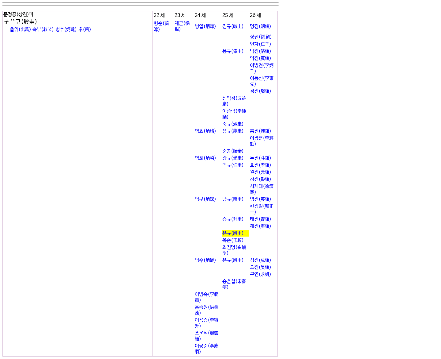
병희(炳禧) (205, 158)
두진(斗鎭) (260, 158)
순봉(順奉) (233, 151)
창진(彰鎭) (260, 179)
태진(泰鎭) (260, 219)
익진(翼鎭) (260, 58)
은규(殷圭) (233, 233)
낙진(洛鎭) (260, 51)
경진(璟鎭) (260, 91)
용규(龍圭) (233, 131)
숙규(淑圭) (233, 124)
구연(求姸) (260, 274)
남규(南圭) (233, 199)
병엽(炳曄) (205, 26)
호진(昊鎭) (260, 267)
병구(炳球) (205, 199)
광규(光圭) (233, 158)
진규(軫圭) (233, 26)
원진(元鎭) (260, 172)
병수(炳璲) (205, 260)
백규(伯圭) (233, 165)
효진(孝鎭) (260, 165)
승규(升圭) (233, 219)
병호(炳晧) (205, 131)
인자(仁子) (260, 44)
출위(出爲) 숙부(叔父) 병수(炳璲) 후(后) (50, 30)
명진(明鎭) (260, 26)
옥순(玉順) (233, 240)
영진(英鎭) (260, 199)
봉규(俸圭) (233, 51)
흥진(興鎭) (260, 131)
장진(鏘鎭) (261, 37)
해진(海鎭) (260, 226)
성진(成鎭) (260, 260)
